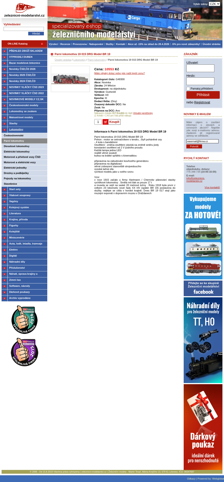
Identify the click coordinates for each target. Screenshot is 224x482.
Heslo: (190, 75)
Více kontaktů (212, 187)
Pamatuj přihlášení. (202, 88)
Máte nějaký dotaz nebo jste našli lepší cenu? (119, 73)
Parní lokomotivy (97, 59)
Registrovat (202, 102)
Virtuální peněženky (143, 113)
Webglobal (218, 478)
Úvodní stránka (63, 59)
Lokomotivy (79, 59)
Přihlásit (203, 95)
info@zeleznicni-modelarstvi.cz (195, 179)
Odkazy (191, 478)
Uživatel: (192, 62)
